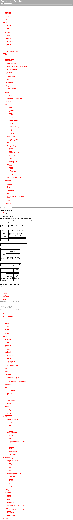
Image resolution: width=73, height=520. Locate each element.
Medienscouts (7, 16)
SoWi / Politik (11, 124)
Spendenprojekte (10, 37)
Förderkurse (9, 79)
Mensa (8, 80)
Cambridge (11, 148)
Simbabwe (9, 197)
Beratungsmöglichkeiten (9, 59)
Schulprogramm (8, 10)
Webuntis (4, 299)
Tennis (10, 172)
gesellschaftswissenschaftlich (12, 118)
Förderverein (7, 32)
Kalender (6, 54)
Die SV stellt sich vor (11, 47)
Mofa (10, 156)
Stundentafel (9, 72)
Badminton (11, 165)
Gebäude (6, 73)
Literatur (11, 114)
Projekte (6, 194)
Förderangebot (8, 12)
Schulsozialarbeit (8, 29)
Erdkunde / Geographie (13, 120)
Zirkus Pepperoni (12, 174)
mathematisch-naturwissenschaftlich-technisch (16, 127)
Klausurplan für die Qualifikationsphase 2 (15, 98)
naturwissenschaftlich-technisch (13, 152)
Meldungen (7, 56)
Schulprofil (5, 7)
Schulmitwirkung (10, 41)
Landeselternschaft (10, 42)
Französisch (11, 110)
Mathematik (11, 133)
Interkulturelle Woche (11, 199)
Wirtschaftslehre (12, 126)
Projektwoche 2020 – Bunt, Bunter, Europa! (15, 196)
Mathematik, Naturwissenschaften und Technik (16, 191)
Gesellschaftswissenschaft (12, 190)
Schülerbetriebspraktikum (12, 69)
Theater (10, 151)
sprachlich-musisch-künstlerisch (13, 105)
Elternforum (9, 44)
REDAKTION (5, 317)
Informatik (11, 132)
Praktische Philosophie (13, 140)
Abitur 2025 (5, 292)
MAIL (4, 314)
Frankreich (9, 183)
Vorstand (8, 34)
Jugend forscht (12, 155)
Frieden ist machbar (11, 202)
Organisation (5, 57)
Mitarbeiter (7, 28)
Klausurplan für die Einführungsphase (14, 99)
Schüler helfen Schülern (11, 48)
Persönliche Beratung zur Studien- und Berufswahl (17, 66)
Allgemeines (9, 39)
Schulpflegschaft (8, 38)
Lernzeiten (7, 15)
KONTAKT (4, 312)
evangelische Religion (13, 137)
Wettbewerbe (7, 187)
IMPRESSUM (5, 313)
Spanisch (11, 117)
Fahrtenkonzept (8, 178)
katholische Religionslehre (14, 139)
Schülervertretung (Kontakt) (12, 51)
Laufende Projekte (10, 50)
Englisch (10, 108)
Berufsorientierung (8, 60)
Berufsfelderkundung (11, 62)
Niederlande (9, 184)
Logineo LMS (5, 205)
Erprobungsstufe (8, 70)
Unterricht (5, 102)
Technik (10, 158)
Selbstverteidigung (12, 171)
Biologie (10, 129)
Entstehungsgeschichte (9, 20)
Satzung (8, 35)
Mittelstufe (7, 85)
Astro (10, 154)
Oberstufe (7, 92)
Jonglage (10, 170)
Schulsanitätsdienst (13, 161)
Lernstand (9, 89)
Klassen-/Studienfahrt (9, 82)
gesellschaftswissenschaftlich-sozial (14, 159)
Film (10, 149)
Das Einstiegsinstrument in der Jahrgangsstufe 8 (16, 67)
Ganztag (6, 75)
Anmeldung (7, 19)
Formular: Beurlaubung (7, 298)
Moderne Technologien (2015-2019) (14, 177)
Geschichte (11, 121)
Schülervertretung (8, 45)
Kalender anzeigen (24, 287)
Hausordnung (9, 95)
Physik (10, 134)
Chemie (10, 130)
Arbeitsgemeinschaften (11, 76)
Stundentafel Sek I (8, 101)
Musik (10, 116)
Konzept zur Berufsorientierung (13, 64)
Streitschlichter (12, 162)
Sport (8, 142)
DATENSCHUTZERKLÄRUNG (8, 316)
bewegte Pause (10, 78)
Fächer (6, 104)
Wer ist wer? (5, 22)
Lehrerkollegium (8, 25)
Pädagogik (11, 123)
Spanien (8, 186)
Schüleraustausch (8, 180)
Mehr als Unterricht (6, 143)
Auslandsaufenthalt (11, 86)
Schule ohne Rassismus (9, 17)
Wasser (8, 200)
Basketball (11, 167)
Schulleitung (7, 23)
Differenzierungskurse (11, 88)
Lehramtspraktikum (9, 83)
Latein (10, 113)
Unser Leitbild (7, 9)
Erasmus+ (7, 175)
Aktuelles (4, 53)
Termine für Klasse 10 (11, 96)
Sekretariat (7, 26)
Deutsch (10, 107)
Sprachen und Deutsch (11, 188)
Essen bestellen (6, 296)
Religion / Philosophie (11, 136)
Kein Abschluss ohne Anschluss (13, 63)
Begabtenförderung (8, 13)
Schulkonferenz (8, 31)
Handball (11, 168)
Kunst (10, 111)
